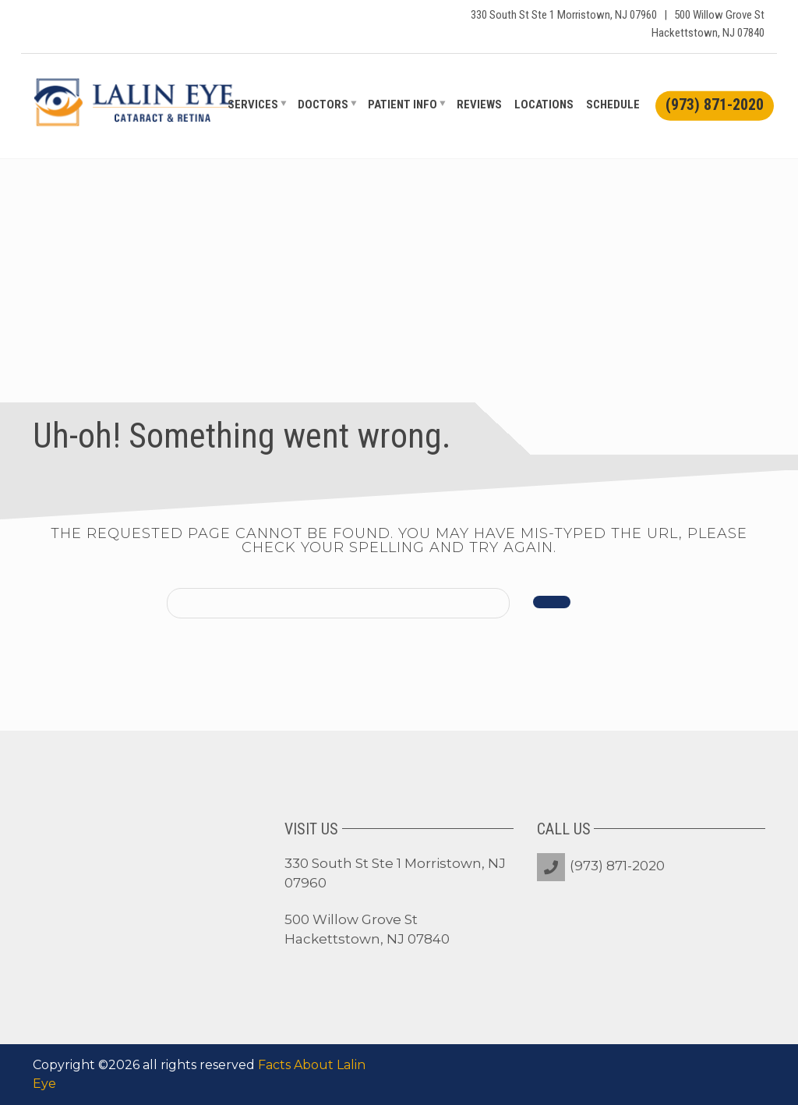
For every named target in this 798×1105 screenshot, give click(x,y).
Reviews (479, 104)
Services (253, 104)
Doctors (323, 104)
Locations (544, 104)
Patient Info (402, 104)
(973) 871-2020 (617, 865)
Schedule (613, 104)
